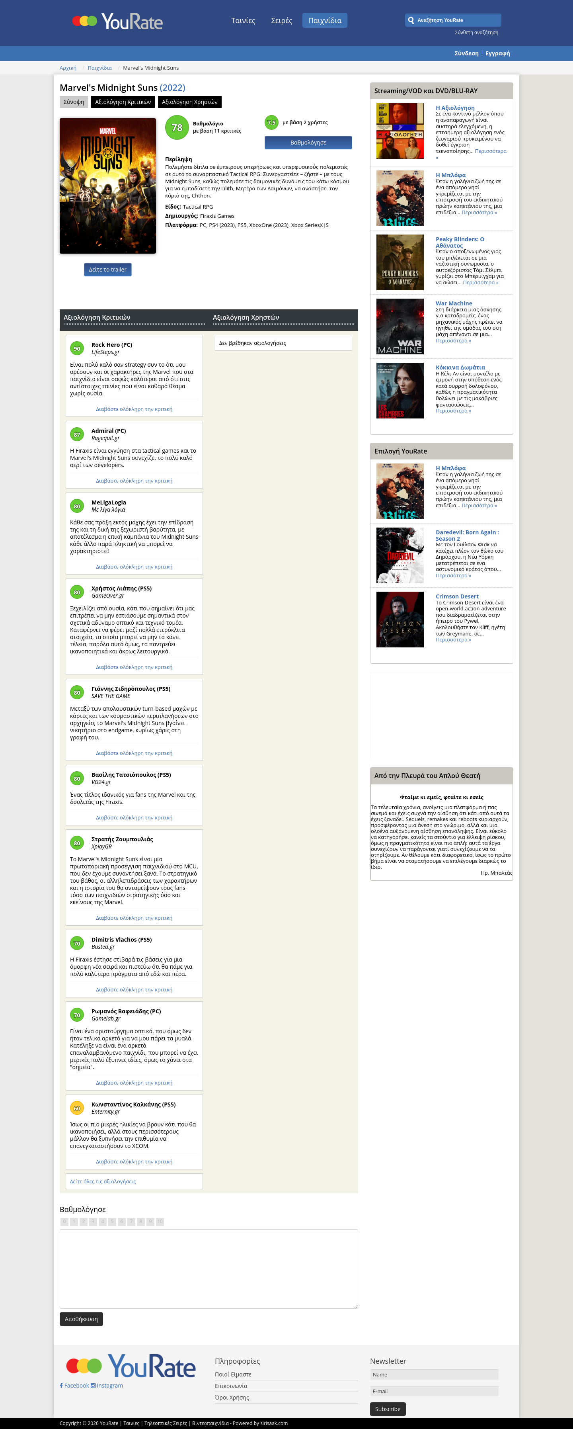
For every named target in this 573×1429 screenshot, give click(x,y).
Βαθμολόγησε (308, 142)
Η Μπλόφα (451, 175)
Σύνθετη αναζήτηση (477, 32)
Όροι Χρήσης (232, 1397)
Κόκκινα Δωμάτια (460, 367)
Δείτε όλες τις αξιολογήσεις (103, 1181)
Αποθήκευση (81, 1319)
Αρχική (68, 67)
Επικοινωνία (231, 1386)
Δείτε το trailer (108, 269)
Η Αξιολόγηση (455, 108)
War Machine (454, 303)
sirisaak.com (274, 1423)
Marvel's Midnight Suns (122, 87)
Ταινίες (243, 20)
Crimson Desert (457, 596)
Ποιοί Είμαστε (233, 1374)
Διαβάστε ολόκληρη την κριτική (134, 408)
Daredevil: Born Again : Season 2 (467, 535)
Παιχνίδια (325, 20)
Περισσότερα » (479, 212)
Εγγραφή (497, 53)
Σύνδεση (467, 53)
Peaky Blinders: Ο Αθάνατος (460, 242)
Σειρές (281, 20)
